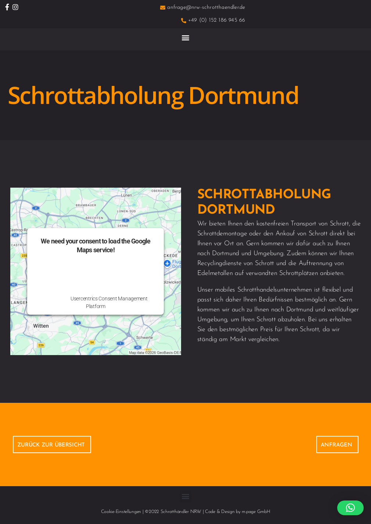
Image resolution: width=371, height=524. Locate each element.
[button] (186, 37)
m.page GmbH (256, 511)
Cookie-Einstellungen (121, 511)
